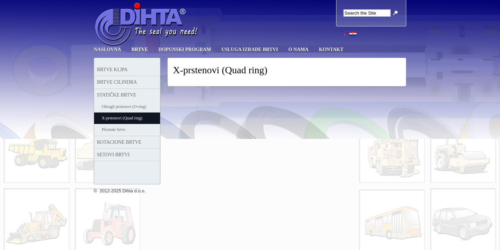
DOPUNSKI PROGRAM (184, 49)
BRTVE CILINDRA (117, 82)
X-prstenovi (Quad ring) (122, 118)
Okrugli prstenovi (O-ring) (124, 106)
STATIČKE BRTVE (116, 95)
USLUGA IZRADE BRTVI (250, 49)
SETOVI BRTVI (113, 154)
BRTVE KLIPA (112, 69)
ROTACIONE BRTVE (119, 142)
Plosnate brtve (113, 129)
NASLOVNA (107, 49)
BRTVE (140, 49)
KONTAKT (331, 49)
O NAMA (299, 49)
